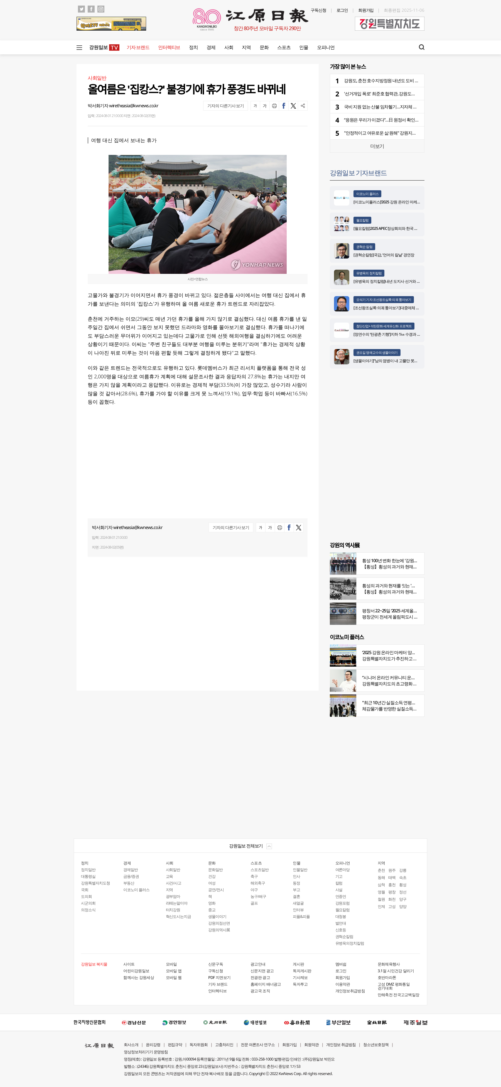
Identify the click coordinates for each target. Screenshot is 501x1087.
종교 (211, 909)
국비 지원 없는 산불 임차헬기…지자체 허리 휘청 (387, 107)
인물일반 (300, 869)
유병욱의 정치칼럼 (369, 273)
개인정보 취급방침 (341, 1044)
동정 (296, 883)
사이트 (128, 964)
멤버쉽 (341, 964)
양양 (402, 906)
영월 (381, 892)
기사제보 (300, 977)
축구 (254, 876)
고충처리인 (224, 1044)
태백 (392, 877)
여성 (211, 883)
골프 (254, 903)
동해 (381, 877)
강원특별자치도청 (95, 883)
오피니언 (326, 47)
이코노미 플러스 (367, 193)
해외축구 (257, 883)
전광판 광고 (260, 977)
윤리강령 (153, 1044)
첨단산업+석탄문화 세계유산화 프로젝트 (384, 326)
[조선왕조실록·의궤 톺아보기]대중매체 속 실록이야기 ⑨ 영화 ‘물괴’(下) (409, 307)
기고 (339, 876)
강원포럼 (342, 903)
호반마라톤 (387, 977)
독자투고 (300, 984)
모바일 (171, 964)
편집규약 (175, 1044)
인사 (296, 876)
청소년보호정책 (376, 1044)
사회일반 (173, 869)
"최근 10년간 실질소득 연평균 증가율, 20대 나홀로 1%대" (413, 703)
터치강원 (173, 909)
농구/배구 (258, 896)
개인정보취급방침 (350, 990)
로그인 (342, 10)
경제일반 (130, 869)
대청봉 (340, 916)
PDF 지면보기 (219, 977)
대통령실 (88, 876)
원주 (392, 870)
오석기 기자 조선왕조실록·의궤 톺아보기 (383, 299)
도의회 (86, 896)
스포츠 (283, 47)
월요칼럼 (362, 220)
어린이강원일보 (136, 970)
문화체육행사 (389, 964)
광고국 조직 (260, 990)
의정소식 (88, 909)
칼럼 (339, 883)
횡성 (402, 884)
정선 (402, 892)
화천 (392, 899)
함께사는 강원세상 (138, 977)
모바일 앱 (174, 970)
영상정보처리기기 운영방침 (146, 1051)
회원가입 (366, 10)
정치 (193, 47)
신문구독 (215, 964)
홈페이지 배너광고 (265, 984)
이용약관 (342, 984)
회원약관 (311, 1044)
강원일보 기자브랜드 (358, 172)
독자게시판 (302, 970)
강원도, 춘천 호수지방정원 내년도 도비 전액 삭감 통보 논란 (397, 80)
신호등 (340, 929)
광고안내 (257, 964)
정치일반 (88, 869)
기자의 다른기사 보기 (225, 105)
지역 (246, 47)
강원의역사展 (219, 929)
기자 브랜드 (138, 47)
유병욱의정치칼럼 (349, 943)
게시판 (298, 964)
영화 (211, 903)
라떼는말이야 (177, 903)
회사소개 (131, 1044)
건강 (211, 876)
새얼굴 (298, 903)
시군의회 (88, 903)
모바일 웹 (174, 977)
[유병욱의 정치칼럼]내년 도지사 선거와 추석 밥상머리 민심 (400, 281)
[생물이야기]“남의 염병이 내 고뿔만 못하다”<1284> (393, 360)
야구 (254, 889)
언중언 (340, 896)
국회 (84, 889)
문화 (264, 47)
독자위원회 (199, 1044)
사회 (228, 47)
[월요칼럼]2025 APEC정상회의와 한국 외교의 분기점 (394, 228)
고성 (392, 906)
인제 (381, 906)
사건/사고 (173, 883)
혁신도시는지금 (178, 916)
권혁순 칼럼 (364, 246)
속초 (402, 877)
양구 (402, 899)
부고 (296, 889)
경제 (211, 47)
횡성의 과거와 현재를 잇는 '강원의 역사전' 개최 (404, 586)
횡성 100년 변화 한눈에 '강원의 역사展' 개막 (401, 560)
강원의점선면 (219, 923)
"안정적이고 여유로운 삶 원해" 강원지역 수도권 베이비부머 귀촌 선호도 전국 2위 (416, 133)
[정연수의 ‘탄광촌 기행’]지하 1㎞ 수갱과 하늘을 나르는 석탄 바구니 (406, 334)
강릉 (402, 870)
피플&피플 (301, 916)
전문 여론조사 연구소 (258, 1044)
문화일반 (215, 869)
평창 (392, 892)
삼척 (381, 884)
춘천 (381, 870)
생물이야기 (217, 916)
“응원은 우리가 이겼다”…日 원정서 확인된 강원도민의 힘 (394, 120)
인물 (303, 47)
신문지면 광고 (262, 970)
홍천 (392, 884)
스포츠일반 (259, 869)
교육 (169, 876)
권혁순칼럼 (344, 936)
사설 (339, 889)
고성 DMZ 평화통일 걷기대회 (394, 986)
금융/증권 (131, 876)
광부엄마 (173, 896)
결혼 (296, 896)
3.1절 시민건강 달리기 (396, 970)
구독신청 (318, 10)
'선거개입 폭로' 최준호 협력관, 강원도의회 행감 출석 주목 (395, 94)
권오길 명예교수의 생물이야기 (377, 352)
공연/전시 (216, 889)
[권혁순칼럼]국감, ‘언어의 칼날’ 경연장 (384, 254)
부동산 (128, 883)
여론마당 (342, 869)
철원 (381, 899)
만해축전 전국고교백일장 (398, 994)
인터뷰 (298, 909)
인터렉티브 (169, 47)
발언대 (340, 923)
